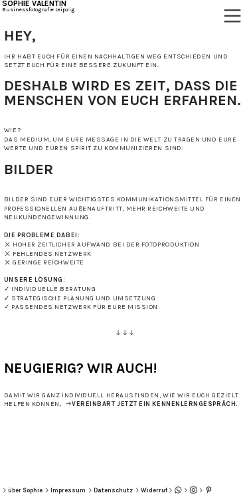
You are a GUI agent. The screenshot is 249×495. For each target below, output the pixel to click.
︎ (209, 490)
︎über (11, 490)
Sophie (31, 490)
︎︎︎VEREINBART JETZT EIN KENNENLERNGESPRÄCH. (151, 403)
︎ (232, 16)
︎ (178, 490)
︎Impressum (65, 490)
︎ (193, 490)
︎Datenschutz (110, 490)
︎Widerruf (150, 490)
